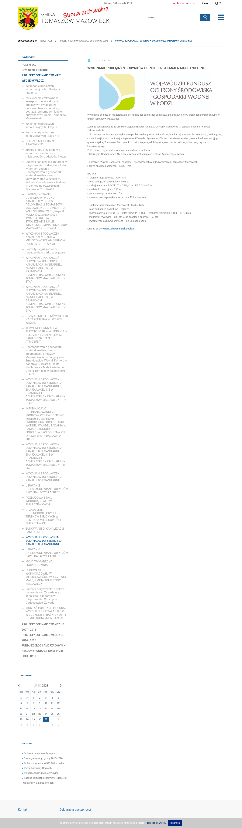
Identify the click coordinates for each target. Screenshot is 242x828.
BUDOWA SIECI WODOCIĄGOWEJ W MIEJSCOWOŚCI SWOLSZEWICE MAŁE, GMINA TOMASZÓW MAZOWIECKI (46, 576)
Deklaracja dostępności (75, 809)
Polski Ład (29, 64)
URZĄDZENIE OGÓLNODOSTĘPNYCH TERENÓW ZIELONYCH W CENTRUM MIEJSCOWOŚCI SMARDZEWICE (43, 516)
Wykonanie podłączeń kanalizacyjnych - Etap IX (41, 125)
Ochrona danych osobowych (39, 753)
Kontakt (23, 809)
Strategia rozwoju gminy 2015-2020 (43, 758)
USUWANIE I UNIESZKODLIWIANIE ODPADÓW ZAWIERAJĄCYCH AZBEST (47, 489)
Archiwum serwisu (184, 3)
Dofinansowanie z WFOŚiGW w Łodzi (44, 763)
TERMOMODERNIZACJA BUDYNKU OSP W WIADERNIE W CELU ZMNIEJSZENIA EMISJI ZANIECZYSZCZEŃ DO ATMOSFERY (46, 334)
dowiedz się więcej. (156, 823)
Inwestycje (46, 41)
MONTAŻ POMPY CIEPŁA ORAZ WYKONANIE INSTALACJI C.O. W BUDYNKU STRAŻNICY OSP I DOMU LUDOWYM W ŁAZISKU (46, 613)
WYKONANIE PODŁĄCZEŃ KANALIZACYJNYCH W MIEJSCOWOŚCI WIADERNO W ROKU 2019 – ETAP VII (45, 239)
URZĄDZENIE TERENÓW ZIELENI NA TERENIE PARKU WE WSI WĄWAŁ (47, 319)
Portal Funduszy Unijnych (38, 768)
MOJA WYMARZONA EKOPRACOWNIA (39, 563)
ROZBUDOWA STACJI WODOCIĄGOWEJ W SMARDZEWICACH (39, 501)
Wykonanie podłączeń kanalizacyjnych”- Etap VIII (42, 134)
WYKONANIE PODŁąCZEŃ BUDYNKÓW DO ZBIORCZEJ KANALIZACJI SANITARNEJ (153, 41)
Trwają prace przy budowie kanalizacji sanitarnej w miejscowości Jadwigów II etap (46, 153)
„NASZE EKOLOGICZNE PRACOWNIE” (40, 142)
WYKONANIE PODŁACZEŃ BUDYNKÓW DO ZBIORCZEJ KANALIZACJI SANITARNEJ (44, 477)
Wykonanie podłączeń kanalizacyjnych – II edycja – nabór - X (44, 89)
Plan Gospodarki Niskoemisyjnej (41, 773)
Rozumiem (175, 823)
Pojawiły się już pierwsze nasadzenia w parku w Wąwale (45, 250)
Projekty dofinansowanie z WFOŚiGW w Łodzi (83, 41)
